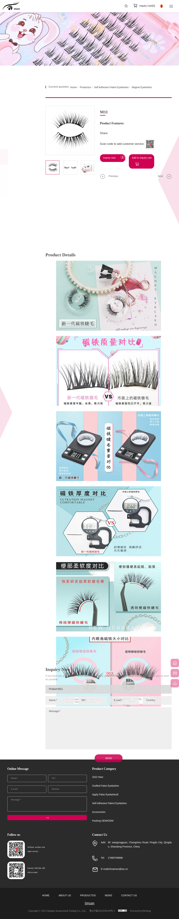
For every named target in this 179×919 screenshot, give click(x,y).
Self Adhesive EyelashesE (18, 181)
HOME (45, 895)
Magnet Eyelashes (21, 192)
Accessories (20, 203)
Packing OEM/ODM (19, 217)
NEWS (108, 895)
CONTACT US (129, 895)
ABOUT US (65, 895)
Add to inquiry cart (142, 158)
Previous (113, 176)
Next (160, 176)
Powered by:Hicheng (140, 911)
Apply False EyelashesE (20, 141)
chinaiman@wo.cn (118, 869)
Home (73, 87)
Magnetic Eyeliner (20, 171)
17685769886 (115, 858)
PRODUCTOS (88, 895)
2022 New (19, 111)
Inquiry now (109, 158)
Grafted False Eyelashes (21, 125)
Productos (85, 87)
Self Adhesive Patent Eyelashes (24, 157)
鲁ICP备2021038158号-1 (102, 911)
